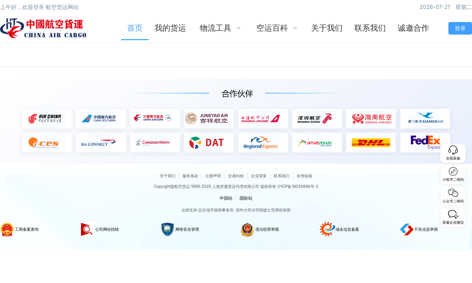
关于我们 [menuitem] (327, 28)
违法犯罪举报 (259, 229)
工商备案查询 (19, 229)
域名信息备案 (339, 229)
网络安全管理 (179, 229)
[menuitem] (220, 28)
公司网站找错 (99, 229)
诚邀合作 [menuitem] (413, 28)
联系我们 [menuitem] (370, 28)
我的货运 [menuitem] (170, 28)
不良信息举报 (419, 229)
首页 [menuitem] (135, 28)
